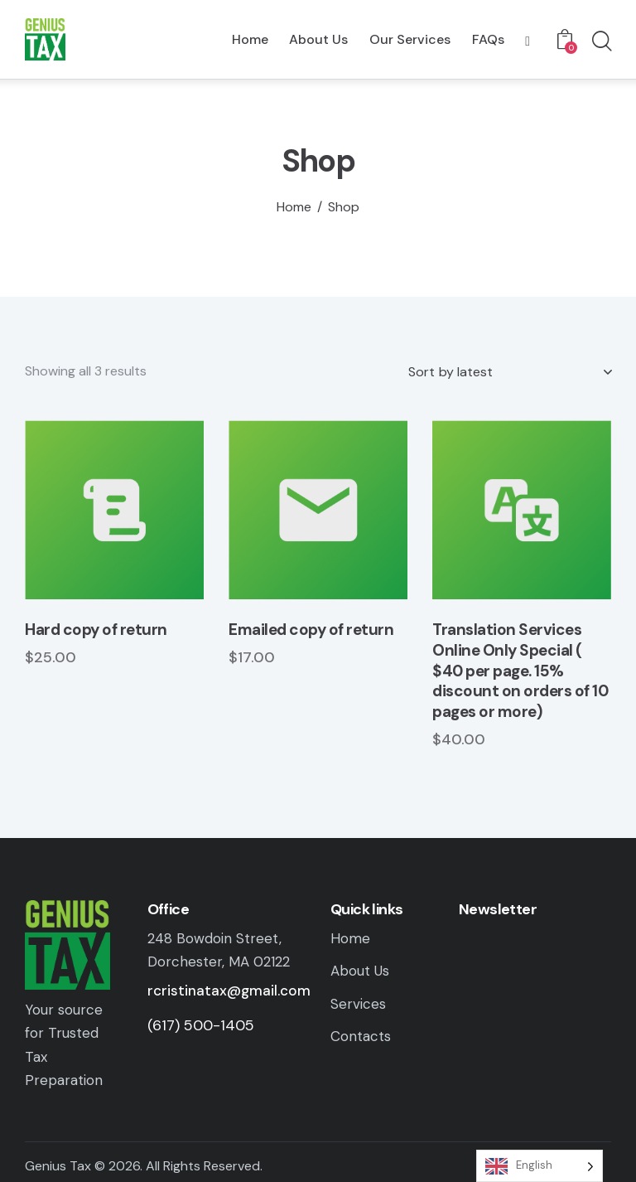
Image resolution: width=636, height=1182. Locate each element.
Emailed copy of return (311, 630)
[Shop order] (509, 372)
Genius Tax (58, 1166)
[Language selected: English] (539, 1166)
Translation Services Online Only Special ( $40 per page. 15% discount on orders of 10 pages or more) (520, 671)
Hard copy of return (96, 630)
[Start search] (600, 42)
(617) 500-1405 (200, 1025)
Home (294, 207)
